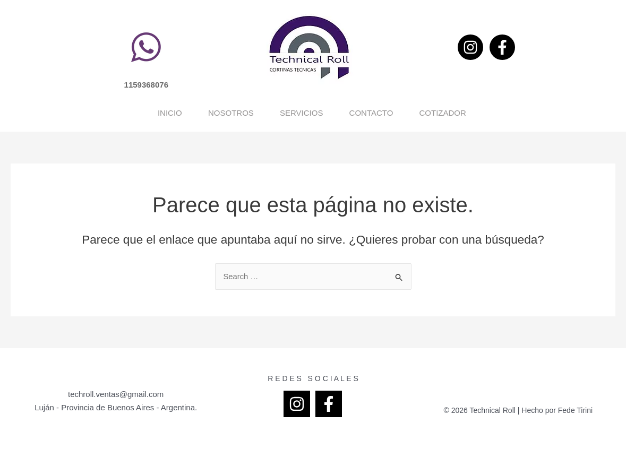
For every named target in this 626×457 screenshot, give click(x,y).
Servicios (289, 112)
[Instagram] (470, 47)
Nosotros (165, 112)
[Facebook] (502, 47)
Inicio (50, 112)
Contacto (412, 112)
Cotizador (537, 112)
